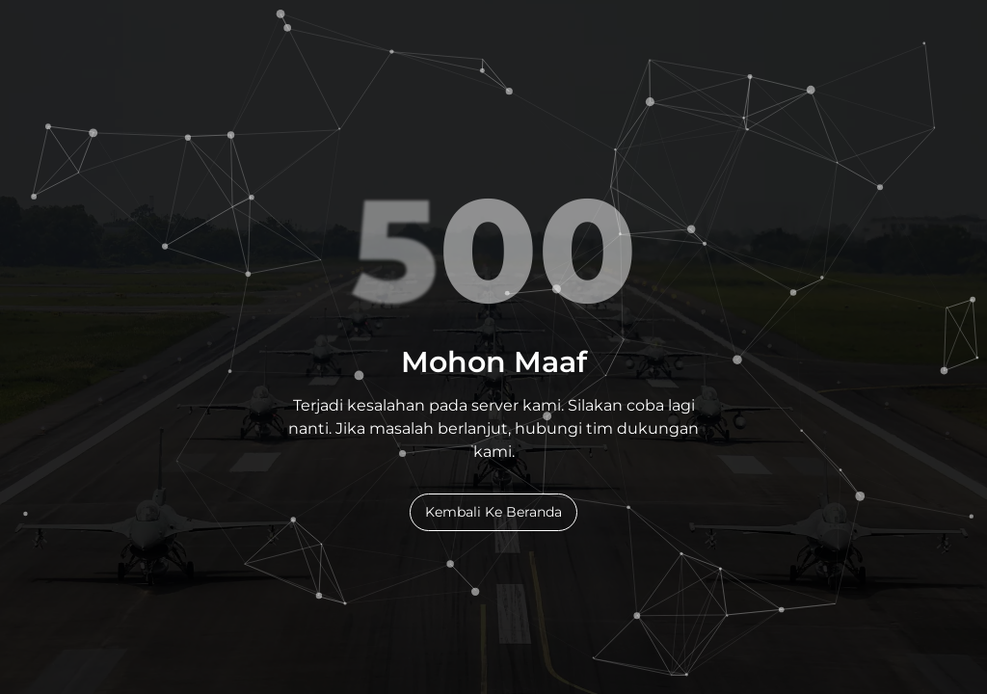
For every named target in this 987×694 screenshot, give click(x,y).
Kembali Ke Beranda (493, 511)
